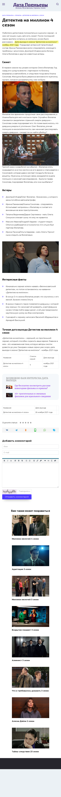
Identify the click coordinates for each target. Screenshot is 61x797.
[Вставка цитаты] (45, 460)
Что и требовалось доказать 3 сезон (30, 691)
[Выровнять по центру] (18, 460)
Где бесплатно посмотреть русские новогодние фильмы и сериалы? (32, 387)
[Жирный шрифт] (4, 460)
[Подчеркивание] (11, 460)
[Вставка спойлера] (51, 460)
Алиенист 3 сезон (21, 660)
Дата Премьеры (30, 4)
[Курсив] (7, 460)
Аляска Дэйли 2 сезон (23, 721)
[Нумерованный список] (29, 460)
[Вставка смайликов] (34, 460)
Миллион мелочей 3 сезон (25, 600)
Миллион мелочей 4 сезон (25, 539)
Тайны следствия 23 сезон (25, 751)
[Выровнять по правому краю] (22, 460)
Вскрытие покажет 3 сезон (25, 630)
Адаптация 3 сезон (21, 569)
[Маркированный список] (26, 460)
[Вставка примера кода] (48, 460)
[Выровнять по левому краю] (15, 460)
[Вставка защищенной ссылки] (40, 460)
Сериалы (18, 15)
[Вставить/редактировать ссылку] (37, 460)
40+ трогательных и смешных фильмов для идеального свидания (33, 395)
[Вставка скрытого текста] (55, 460)
